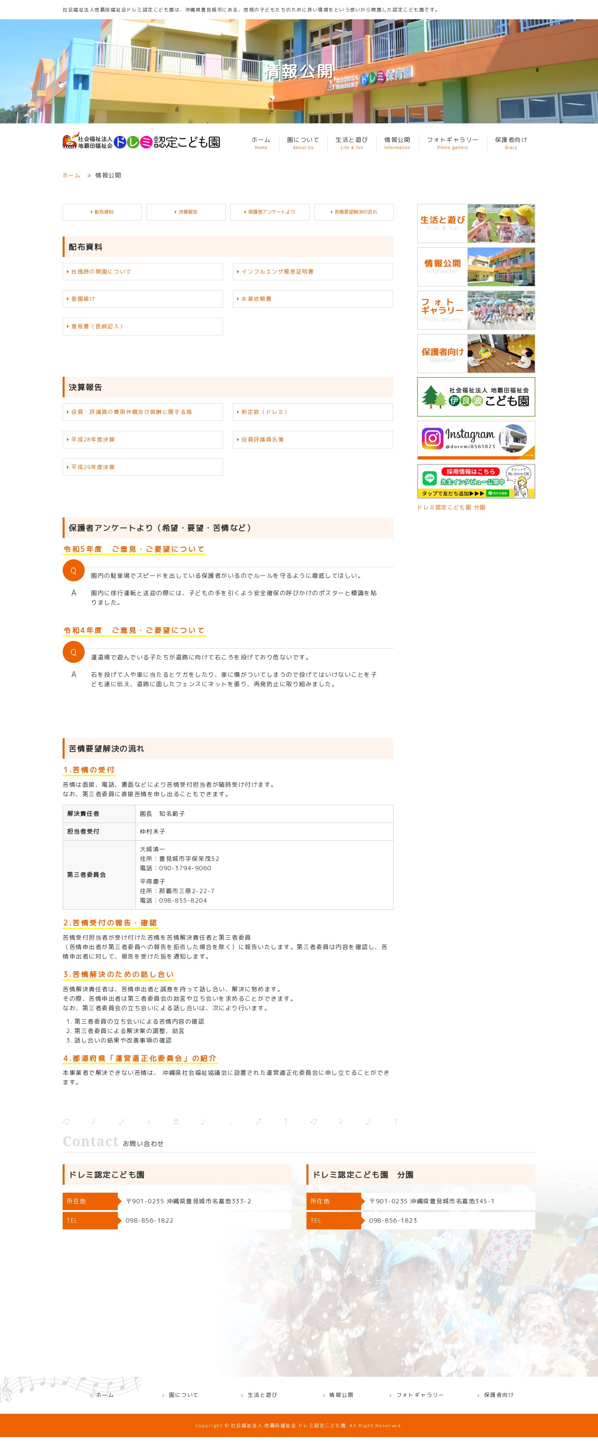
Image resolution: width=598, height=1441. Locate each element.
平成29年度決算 (95, 471)
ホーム (261, 143)
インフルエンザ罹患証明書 (281, 272)
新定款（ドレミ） (268, 414)
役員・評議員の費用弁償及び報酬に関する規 (137, 414)
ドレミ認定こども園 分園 (454, 507)
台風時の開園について (104, 272)
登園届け (85, 300)
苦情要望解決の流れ (356, 212)
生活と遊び (352, 143)
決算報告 (188, 212)
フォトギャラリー (453, 143)
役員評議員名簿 (265, 443)
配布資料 (104, 212)
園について (303, 143)
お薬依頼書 (258, 300)
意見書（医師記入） (101, 328)
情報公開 (397, 143)
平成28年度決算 (95, 443)
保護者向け (511, 143)
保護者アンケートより (272, 212)
